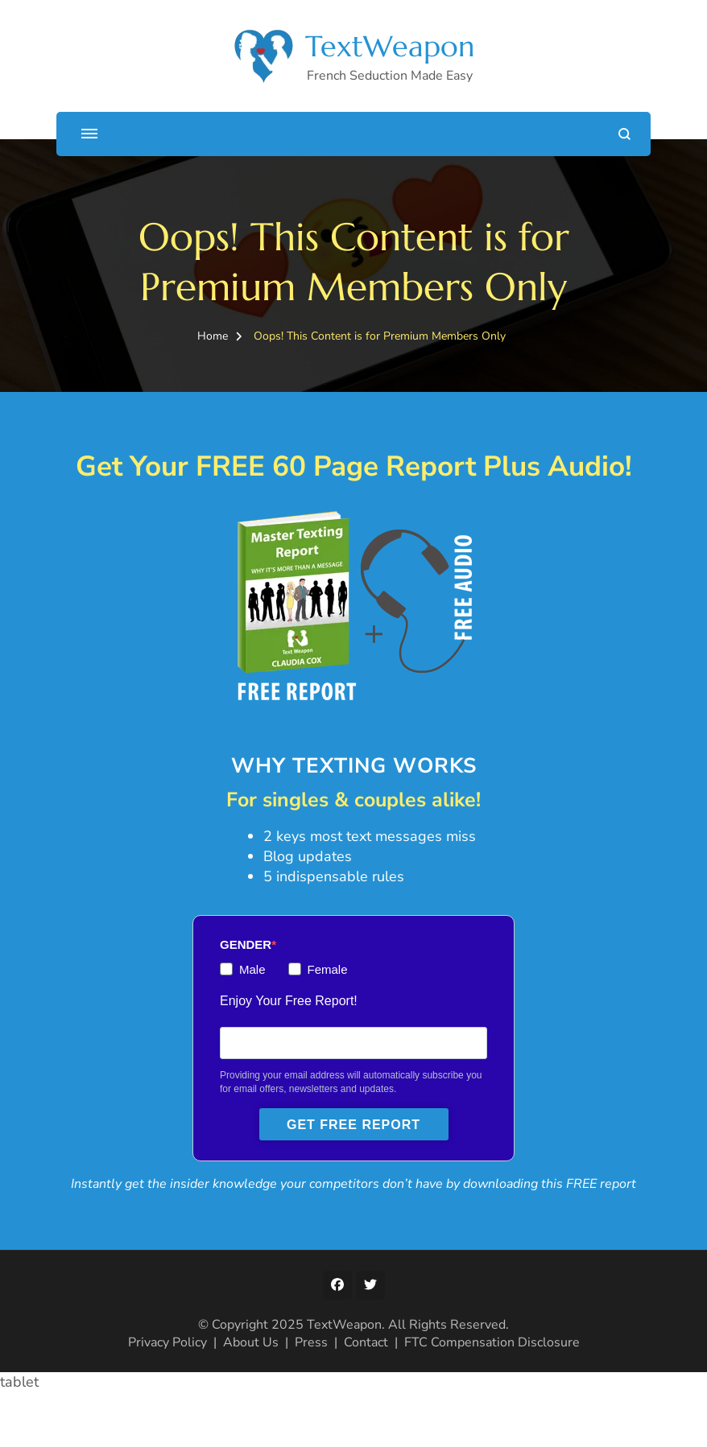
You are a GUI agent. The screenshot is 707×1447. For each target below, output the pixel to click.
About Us (251, 1397)
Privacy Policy (167, 1397)
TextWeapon (389, 46)
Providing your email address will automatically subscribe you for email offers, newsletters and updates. (351, 1118)
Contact (366, 1397)
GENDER (245, 980)
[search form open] (624, 134)
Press (311, 1397)
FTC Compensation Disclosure (492, 1397)
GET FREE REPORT (353, 1161)
